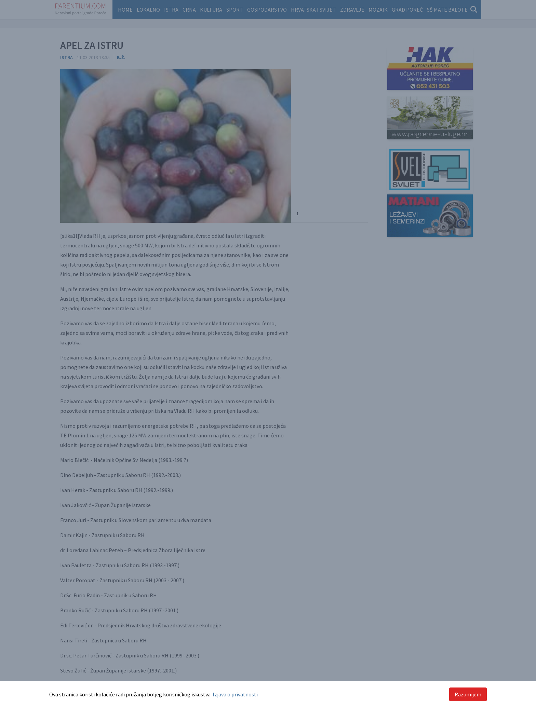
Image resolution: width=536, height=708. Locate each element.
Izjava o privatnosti (235, 694)
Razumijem (468, 694)
